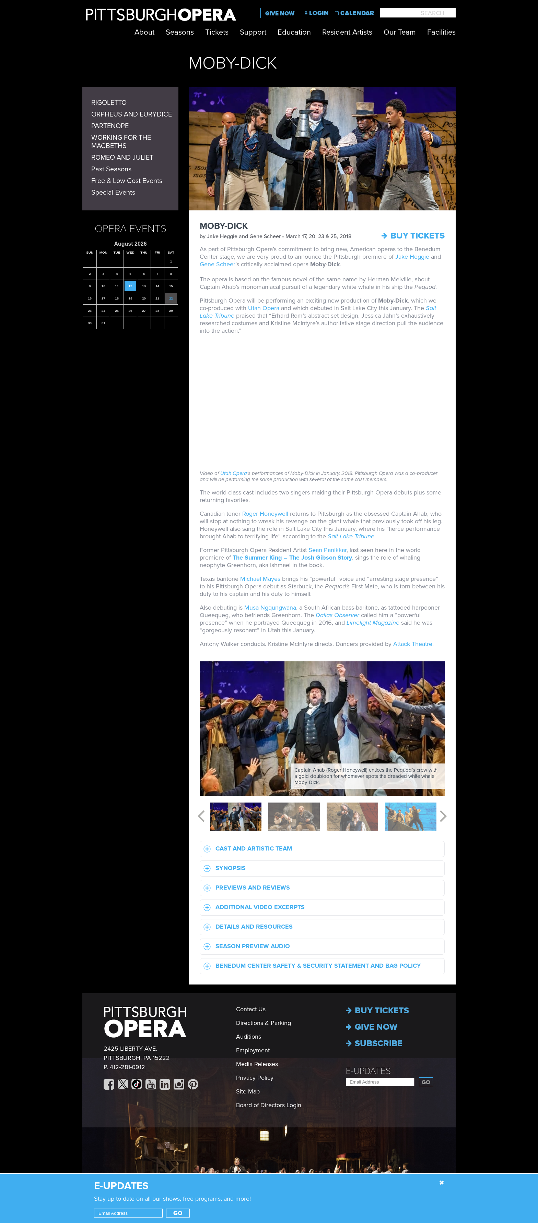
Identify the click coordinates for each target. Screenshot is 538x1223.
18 (117, 298)
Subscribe (374, 1043)
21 (157, 298)
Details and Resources (246, 927)
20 (144, 298)
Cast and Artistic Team (246, 849)
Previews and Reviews (245, 888)
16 (90, 298)
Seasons (180, 32)
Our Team (400, 32)
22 (171, 298)
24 (103, 311)
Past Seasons (111, 169)
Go (426, 1082)
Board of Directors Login (268, 1105)
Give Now (279, 13)
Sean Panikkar (327, 550)
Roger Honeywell (265, 513)
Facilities (441, 32)
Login (319, 13)
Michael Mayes (260, 579)
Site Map (248, 1091)
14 (157, 286)
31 (103, 323)
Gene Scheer (217, 264)
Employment (253, 1050)
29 (171, 311)
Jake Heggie (412, 256)
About (144, 32)
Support (253, 32)
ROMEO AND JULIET (122, 158)
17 (103, 298)
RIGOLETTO (109, 103)
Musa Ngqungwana (270, 607)
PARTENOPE (110, 126)
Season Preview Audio (245, 946)
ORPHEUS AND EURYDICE (131, 114)
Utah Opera (264, 308)
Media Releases (257, 1064)
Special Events (113, 192)
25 (117, 311)
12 (130, 286)
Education (294, 32)
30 (90, 323)
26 (130, 311)
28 (157, 311)
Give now (371, 1027)
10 (103, 286)
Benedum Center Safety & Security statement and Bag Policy (310, 966)
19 (130, 298)
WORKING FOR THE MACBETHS (121, 142)
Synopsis (223, 868)
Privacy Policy (254, 1077)
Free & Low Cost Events (126, 181)
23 (90, 311)
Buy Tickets (413, 236)
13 (144, 286)
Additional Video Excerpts (252, 907)
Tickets (217, 32)
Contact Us (251, 1009)
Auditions (248, 1036)
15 (171, 286)
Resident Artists (347, 32)
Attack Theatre (412, 644)
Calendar (357, 13)
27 (144, 311)
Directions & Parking (263, 1023)
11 (117, 286)
